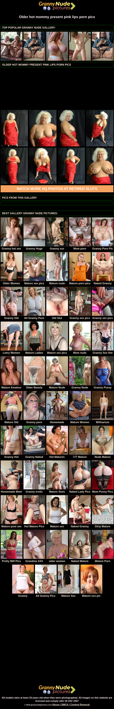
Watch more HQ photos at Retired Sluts (57, 189)
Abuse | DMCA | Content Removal (71, 704)
